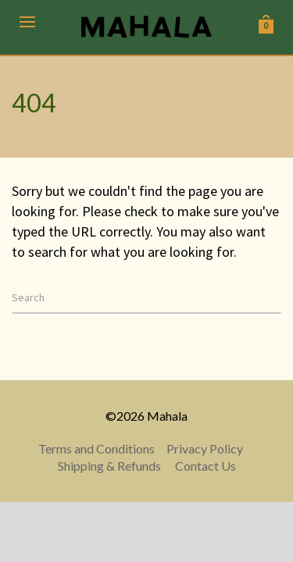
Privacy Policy (204, 448)
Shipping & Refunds (109, 465)
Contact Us (205, 465)
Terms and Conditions (96, 448)
